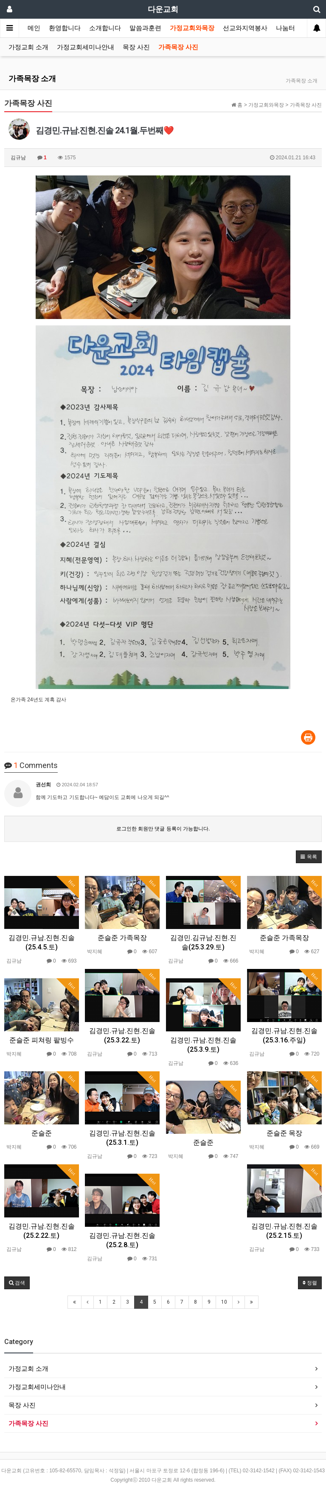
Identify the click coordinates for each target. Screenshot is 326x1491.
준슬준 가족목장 (122, 938)
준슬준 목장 (284, 1133)
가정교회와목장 (192, 28)
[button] (309, 856)
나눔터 (285, 28)
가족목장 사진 (178, 47)
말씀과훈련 (145, 28)
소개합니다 (105, 28)
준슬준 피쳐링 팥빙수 (41, 1040)
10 (224, 1302)
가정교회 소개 (28, 47)
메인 (34, 28)
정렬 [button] (310, 1283)
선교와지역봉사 (245, 28)
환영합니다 (65, 28)
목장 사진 (136, 47)
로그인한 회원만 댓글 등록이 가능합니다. (163, 829)
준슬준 (41, 1133)
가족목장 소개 (32, 78)
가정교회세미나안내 (85, 47)
